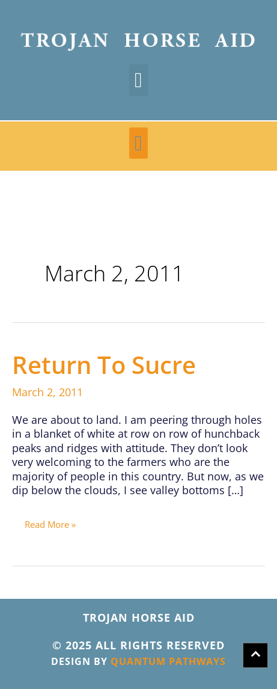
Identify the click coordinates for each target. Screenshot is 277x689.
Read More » (50, 521)
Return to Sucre (104, 364)
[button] (138, 80)
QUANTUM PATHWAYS (168, 661)
